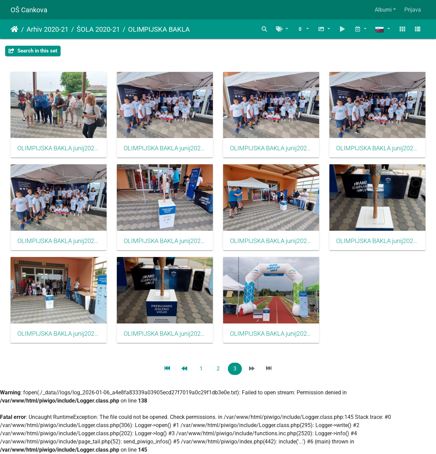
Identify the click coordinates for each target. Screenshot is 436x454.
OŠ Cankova (29, 10)
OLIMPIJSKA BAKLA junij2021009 (271, 148)
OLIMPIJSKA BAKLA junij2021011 (58, 148)
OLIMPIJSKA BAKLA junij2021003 (165, 333)
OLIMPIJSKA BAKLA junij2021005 (271, 241)
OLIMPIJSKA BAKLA (159, 29)
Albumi (383, 9)
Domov (14, 29)
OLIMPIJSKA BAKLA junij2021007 (58, 241)
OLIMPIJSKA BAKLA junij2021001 (271, 333)
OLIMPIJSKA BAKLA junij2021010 (165, 148)
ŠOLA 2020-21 (98, 29)
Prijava (412, 9)
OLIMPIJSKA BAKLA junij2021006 (165, 241)
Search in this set (33, 51)
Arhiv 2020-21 (47, 29)
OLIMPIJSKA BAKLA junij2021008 (377, 148)
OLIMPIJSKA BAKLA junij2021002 (58, 333)
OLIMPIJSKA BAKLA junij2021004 (377, 241)
